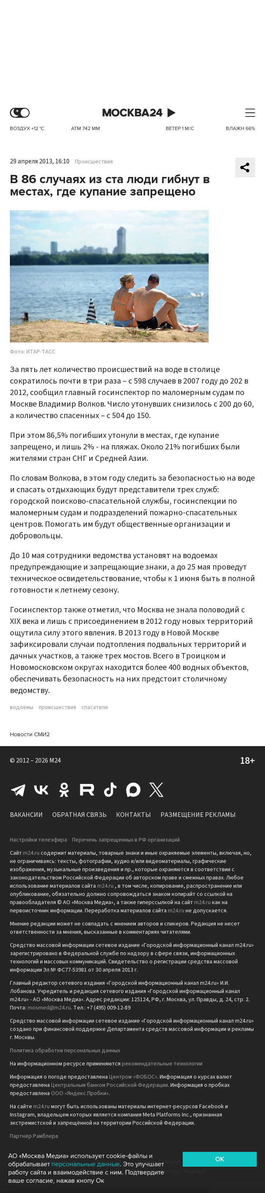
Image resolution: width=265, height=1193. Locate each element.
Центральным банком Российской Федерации (109, 1085)
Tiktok (110, 789)
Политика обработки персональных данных (65, 1050)
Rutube (87, 789)
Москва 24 (132, 113)
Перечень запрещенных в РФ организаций (126, 840)
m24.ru (31, 853)
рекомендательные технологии (162, 1064)
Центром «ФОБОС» (133, 1077)
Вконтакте (41, 789)
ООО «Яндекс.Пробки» (80, 1093)
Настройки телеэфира (38, 840)
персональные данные (85, 1164)
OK (219, 1159)
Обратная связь (79, 814)
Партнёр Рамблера (34, 1136)
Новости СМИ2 (30, 734)
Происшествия (94, 162)
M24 (55, 760)
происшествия (57, 707)
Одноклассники (64, 789)
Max (133, 789)
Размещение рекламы (198, 814)
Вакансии (26, 814)
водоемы (21, 707)
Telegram (18, 789)
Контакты (133, 814)
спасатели (94, 707)
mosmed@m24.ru (49, 1008)
